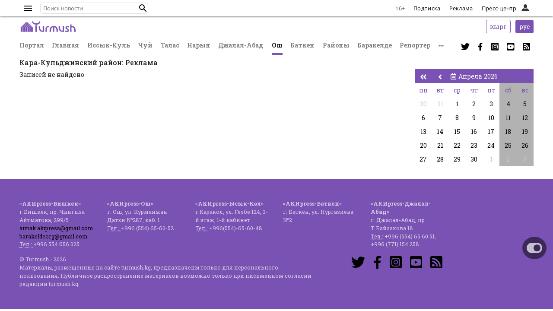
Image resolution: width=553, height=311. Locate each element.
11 (508, 118)
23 (473, 145)
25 (508, 145)
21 (440, 145)
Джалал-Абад (241, 45)
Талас (170, 45)
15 (457, 131)
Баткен (302, 45)
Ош (277, 45)
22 (457, 145)
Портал (31, 45)
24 (491, 145)
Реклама (461, 8)
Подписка (426, 8)
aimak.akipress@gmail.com (56, 228)
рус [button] (524, 26)
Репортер (415, 45)
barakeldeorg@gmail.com (53, 236)
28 (440, 159)
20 (423, 145)
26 (524, 145)
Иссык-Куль (108, 45)
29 (457, 159)
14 (440, 131)
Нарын (198, 45)
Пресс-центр (499, 8)
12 (525, 118)
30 (423, 104)
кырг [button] (498, 26)
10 (491, 118)
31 (440, 104)
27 (423, 159)
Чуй (145, 45)
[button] (143, 8)
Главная (65, 45)
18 (508, 131)
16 (474, 131)
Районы (336, 45)
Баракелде (374, 45)
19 (525, 131)
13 (423, 131)
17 (491, 131)
